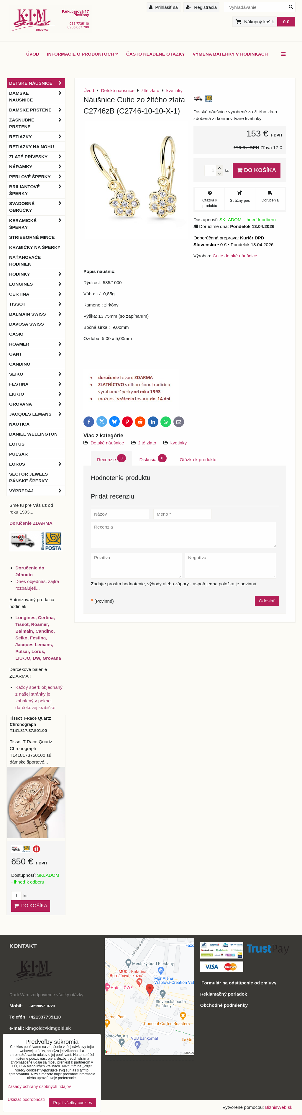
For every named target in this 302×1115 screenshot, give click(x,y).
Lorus (37, 464)
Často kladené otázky (155, 53)
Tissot (37, 304)
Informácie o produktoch (83, 53)
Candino (19, 363)
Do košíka (256, 170)
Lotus (16, 443)
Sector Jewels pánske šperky (28, 477)
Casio (16, 333)
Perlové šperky (37, 176)
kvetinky (178, 442)
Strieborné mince (32, 237)
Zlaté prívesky (37, 156)
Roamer (37, 344)
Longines (37, 284)
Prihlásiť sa (163, 7)
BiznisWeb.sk (278, 1107)
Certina (37, 294)
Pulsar (18, 453)
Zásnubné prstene (37, 123)
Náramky (37, 166)
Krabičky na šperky (34, 247)
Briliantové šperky (37, 190)
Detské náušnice (108, 442)
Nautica (19, 423)
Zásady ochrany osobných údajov (39, 1086)
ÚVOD (32, 53)
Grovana (37, 404)
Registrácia (201, 7)
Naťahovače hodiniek (25, 260)
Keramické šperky (37, 224)
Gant (37, 354)
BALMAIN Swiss (37, 314)
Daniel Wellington (33, 433)
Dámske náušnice (37, 96)
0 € (286, 21)
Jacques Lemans (37, 414)
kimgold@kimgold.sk (48, 1028)
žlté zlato (147, 442)
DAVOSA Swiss (37, 324)
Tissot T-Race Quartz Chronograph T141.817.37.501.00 (30, 724)
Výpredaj (37, 491)
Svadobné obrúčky (37, 207)
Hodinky (37, 274)
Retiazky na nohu (31, 146)
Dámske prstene (37, 110)
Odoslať (267, 600)
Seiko (37, 374)
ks (19, 896)
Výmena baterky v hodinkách (230, 53)
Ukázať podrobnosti (26, 1099)
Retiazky (37, 136)
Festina (37, 384)
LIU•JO (37, 394)
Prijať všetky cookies (72, 1102)
